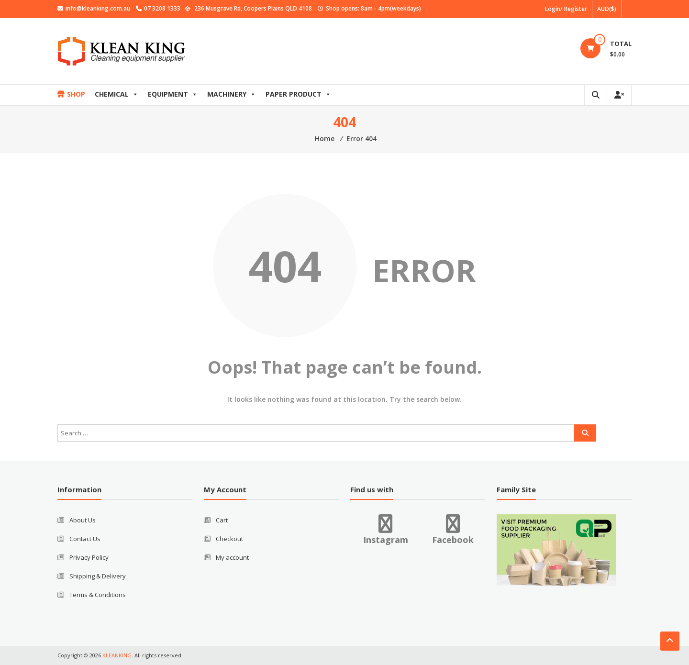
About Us (82, 520)
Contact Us (84, 538)
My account (232, 557)
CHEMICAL (116, 94)
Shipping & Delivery (97, 576)
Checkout (229, 538)
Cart (222, 520)
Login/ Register (566, 9)
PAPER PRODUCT (298, 94)
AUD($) (606, 9)
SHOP (76, 94)
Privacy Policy (89, 557)
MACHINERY (231, 94)
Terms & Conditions (97, 594)
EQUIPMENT (173, 94)
